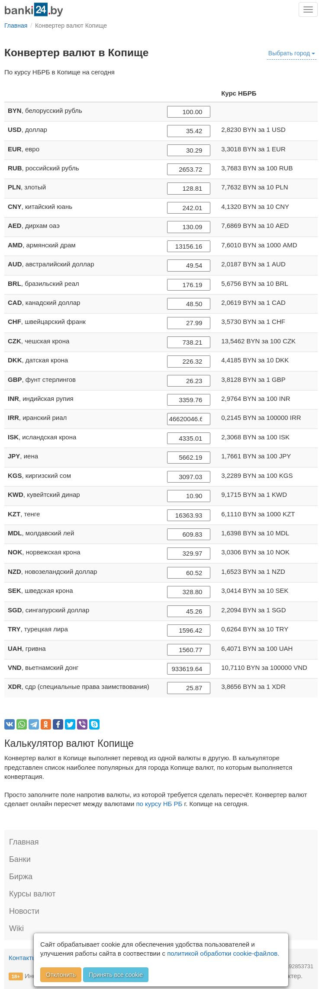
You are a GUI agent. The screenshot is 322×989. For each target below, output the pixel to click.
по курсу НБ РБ (159, 803)
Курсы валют (32, 894)
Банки (20, 859)
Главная (24, 842)
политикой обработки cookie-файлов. (223, 953)
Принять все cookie (116, 974)
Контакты (23, 957)
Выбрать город (291, 53)
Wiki (16, 928)
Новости (24, 911)
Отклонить (61, 974)
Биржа (20, 876)
